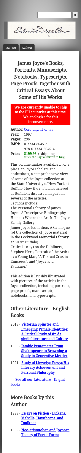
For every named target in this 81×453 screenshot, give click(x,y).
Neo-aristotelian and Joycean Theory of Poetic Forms (45, 432)
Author (27, 47)
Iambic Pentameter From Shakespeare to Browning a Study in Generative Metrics (44, 351)
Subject (10, 47)
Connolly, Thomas (38, 129)
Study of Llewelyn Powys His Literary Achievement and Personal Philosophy (45, 367)
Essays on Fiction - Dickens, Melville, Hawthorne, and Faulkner (43, 418)
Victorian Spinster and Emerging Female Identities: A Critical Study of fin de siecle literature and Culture (44, 331)
